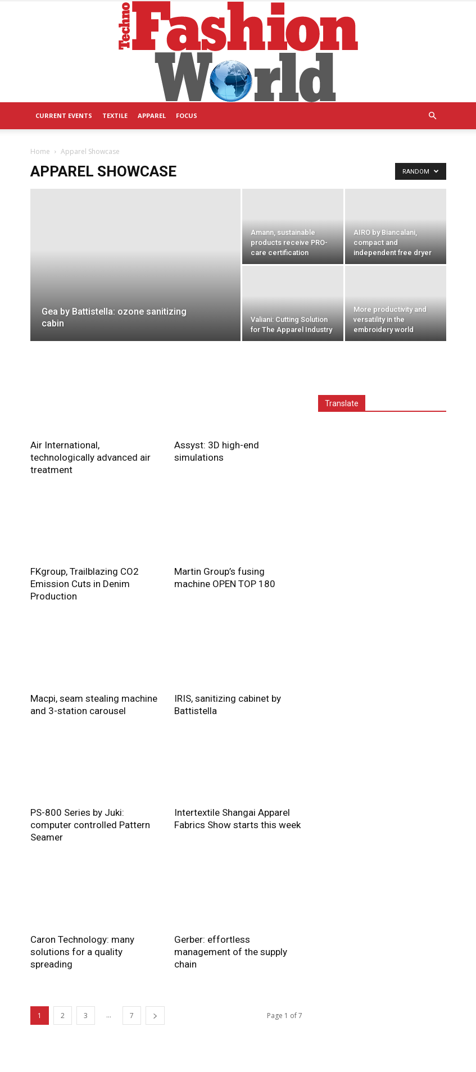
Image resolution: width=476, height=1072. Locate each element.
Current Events (63, 115)
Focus (186, 115)
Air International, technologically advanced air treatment (90, 457)
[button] (432, 116)
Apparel (152, 115)
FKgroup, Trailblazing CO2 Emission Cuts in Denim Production (84, 584)
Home (40, 151)
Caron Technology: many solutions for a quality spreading (82, 952)
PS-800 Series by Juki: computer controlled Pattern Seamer (90, 825)
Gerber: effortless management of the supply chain (230, 952)
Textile (115, 115)
